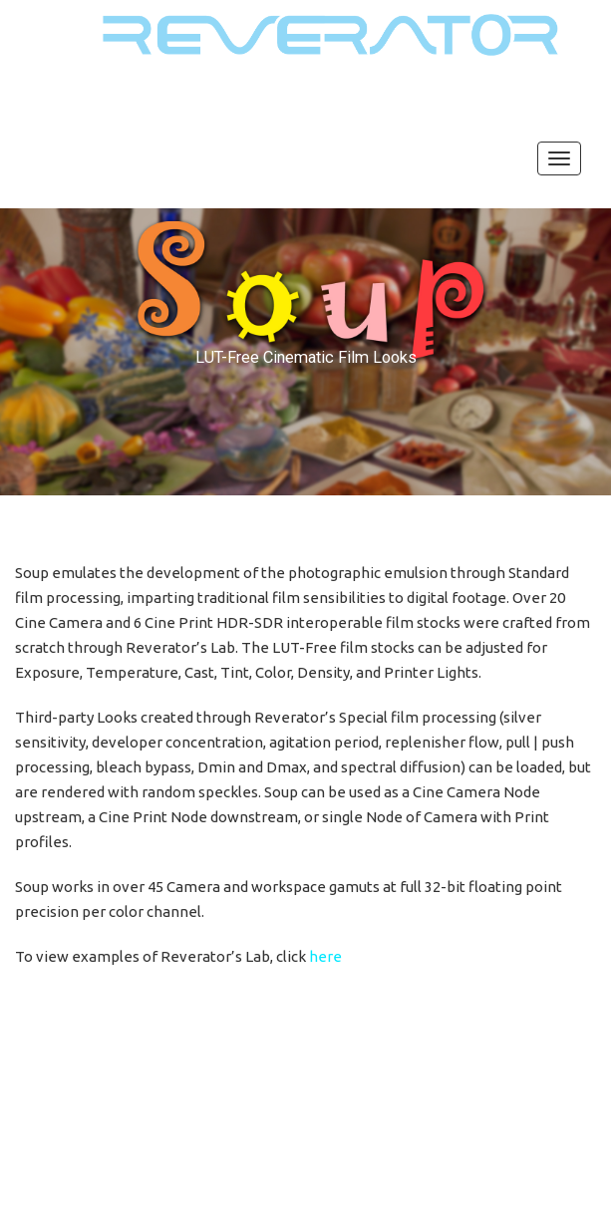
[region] (305, 351)
